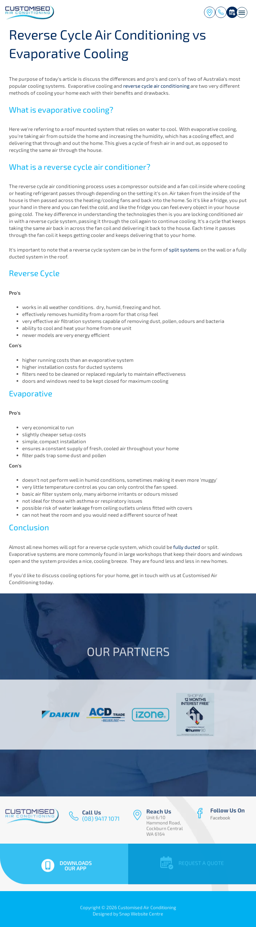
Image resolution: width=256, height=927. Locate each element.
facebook (220, 816)
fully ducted (186, 547)
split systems (184, 250)
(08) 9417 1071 (221, 12)
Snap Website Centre (141, 916)
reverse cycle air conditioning (156, 86)
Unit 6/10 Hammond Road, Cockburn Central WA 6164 (209, 12)
